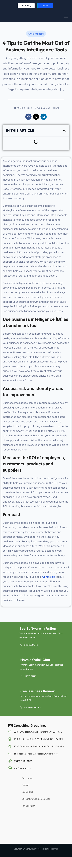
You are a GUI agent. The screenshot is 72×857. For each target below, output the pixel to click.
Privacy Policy (28, 806)
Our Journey (28, 778)
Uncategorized (36, 33)
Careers (25, 785)
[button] (28, 117)
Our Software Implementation (36, 799)
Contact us (48, 576)
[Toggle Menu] (66, 18)
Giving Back (27, 792)
